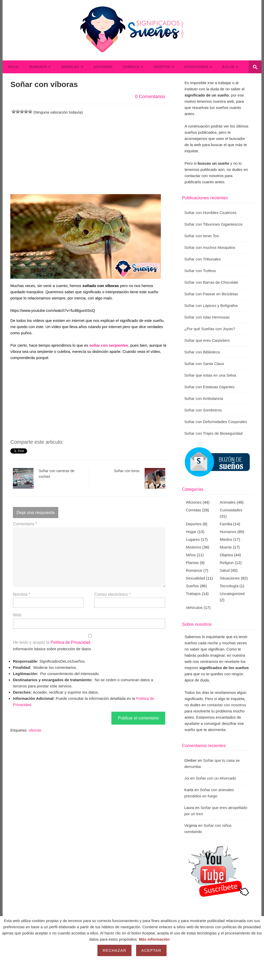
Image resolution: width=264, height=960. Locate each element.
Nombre (21, 594)
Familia (226, 524)
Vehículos (194, 607)
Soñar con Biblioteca (202, 352)
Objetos (162, 67)
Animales (70, 67)
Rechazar (114, 950)
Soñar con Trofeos (200, 270)
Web (17, 615)
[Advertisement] (89, 151)
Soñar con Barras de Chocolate (211, 282)
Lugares (193, 539)
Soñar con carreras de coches (44, 478)
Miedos (226, 539)
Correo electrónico (112, 594)
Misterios (193, 547)
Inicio (13, 67)
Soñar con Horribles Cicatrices (210, 212)
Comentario (25, 524)
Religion (227, 562)
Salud (228, 67)
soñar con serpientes (108, 345)
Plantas (192, 562)
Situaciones (196, 67)
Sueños (192, 586)
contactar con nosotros (226, 705)
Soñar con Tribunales (202, 259)
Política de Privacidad (70, 642)
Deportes (194, 524)
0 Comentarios (150, 96)
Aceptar (151, 950)
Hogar (191, 531)
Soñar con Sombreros (203, 410)
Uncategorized (232, 593)
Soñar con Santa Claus (204, 363)
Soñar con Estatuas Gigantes (209, 387)
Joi (186, 778)
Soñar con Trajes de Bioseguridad (213, 433)
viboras (35, 730)
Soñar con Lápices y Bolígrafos (211, 305)
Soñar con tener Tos (201, 236)
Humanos (38, 67)
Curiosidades (231, 510)
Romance (194, 570)
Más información (154, 939)
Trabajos (193, 593)
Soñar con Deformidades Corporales (215, 421)
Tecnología (229, 586)
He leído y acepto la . (89, 639)
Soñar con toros (139, 478)
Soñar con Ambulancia (203, 398)
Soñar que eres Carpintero (207, 340)
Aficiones (103, 67)
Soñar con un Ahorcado (216, 778)
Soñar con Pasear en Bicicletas (211, 294)
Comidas (131, 67)
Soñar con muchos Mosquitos (209, 247)
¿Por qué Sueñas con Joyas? (209, 329)
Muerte (226, 547)
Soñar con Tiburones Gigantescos (213, 224)
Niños (191, 555)
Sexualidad (195, 578)
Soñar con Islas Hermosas (207, 317)
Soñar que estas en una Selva (210, 375)
